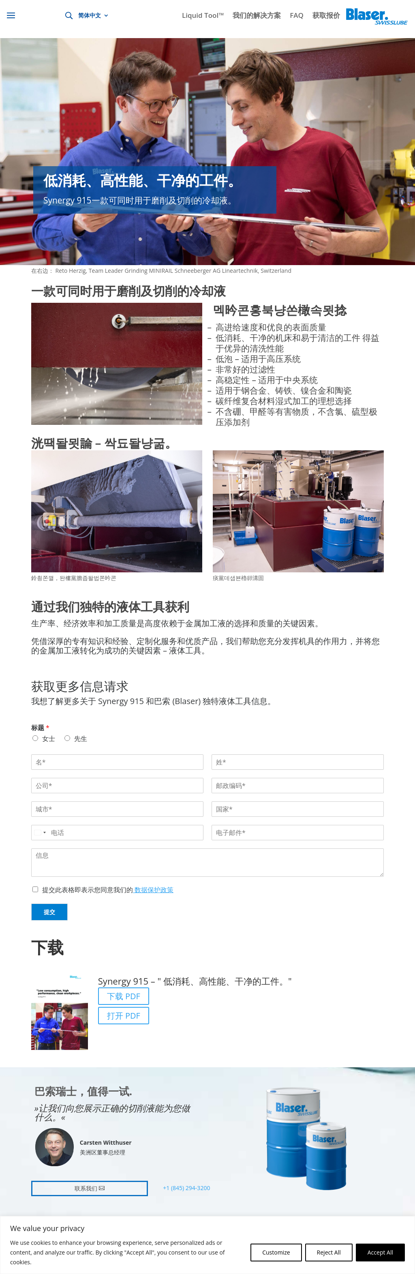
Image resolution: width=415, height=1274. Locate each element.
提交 (49, 912)
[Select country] (39, 832)
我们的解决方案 (257, 16)
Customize (276, 1252)
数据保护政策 (153, 889)
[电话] (117, 832)
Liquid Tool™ (203, 16)
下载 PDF (123, 996)
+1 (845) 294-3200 (186, 1188)
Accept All (380, 1252)
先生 (80, 738)
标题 (40, 728)
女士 (48, 738)
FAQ (297, 16)
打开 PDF (123, 1015)
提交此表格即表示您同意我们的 (107, 889)
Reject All (329, 1252)
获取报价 (326, 16)
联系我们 (86, 1188)
